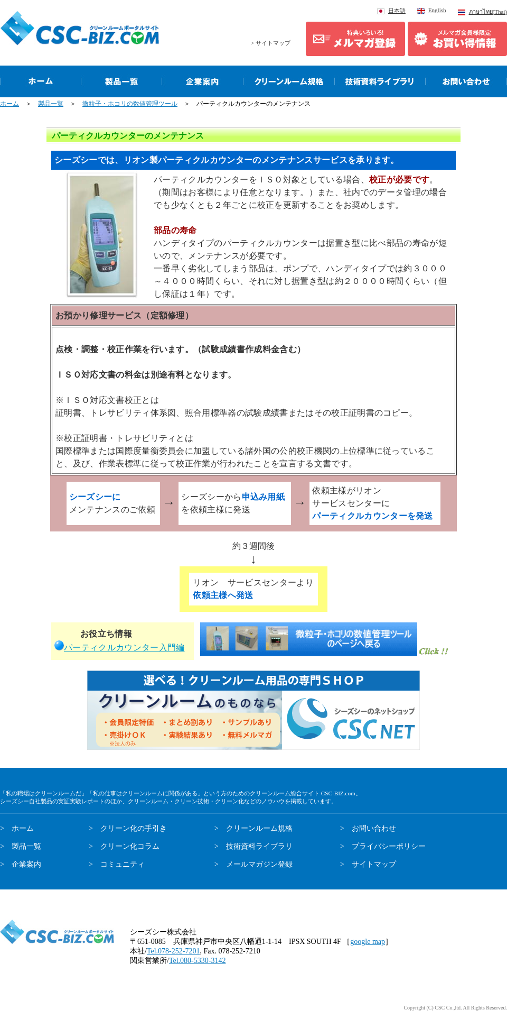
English (437, 10)
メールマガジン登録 (259, 864)
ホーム (9, 103)
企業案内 (26, 864)
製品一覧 (50, 103)
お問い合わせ (374, 828)
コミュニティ (122, 864)
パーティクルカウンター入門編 (124, 647)
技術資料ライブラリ (259, 846)
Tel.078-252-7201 (173, 951)
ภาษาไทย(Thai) (488, 11)
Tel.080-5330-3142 (197, 961)
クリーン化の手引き (133, 828)
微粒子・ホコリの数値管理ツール (129, 103)
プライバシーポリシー (389, 846)
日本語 (397, 10)
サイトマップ (374, 864)
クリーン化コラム (129, 846)
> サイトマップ (270, 43)
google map (367, 942)
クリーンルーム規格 (259, 828)
